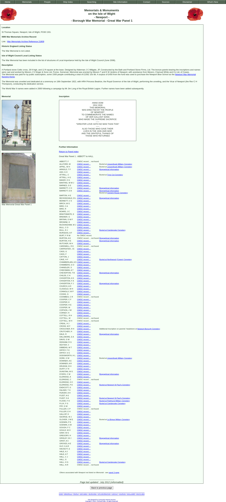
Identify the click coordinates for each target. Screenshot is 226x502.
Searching (91, 2)
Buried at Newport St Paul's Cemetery (114, 385)
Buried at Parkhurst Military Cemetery (114, 401)
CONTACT (115, 494)
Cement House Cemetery (117, 193)
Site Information (120, 2)
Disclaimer (187, 2)
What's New (212, 2)
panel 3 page (114, 472)
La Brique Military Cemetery (118, 419)
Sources (166, 2)
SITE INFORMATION (104, 494)
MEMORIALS (68, 494)
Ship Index (68, 2)
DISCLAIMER (131, 494)
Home (7, 2)
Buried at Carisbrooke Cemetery (112, 230)
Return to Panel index (69, 151)
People (47, 2)
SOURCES (122, 494)
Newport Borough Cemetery (148, 329)
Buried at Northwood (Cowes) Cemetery (115, 259)
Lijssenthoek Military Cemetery (119, 164)
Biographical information (109, 169)
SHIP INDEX (83, 494)
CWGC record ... (84, 164)
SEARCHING (93, 494)
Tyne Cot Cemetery (115, 175)
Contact (146, 2)
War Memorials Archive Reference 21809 (25, 41)
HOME (61, 494)
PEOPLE (76, 494)
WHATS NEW (140, 494)
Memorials (27, 2)
